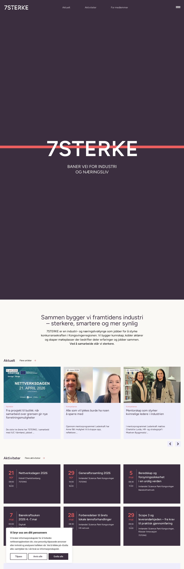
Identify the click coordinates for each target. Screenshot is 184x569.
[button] (170, 444)
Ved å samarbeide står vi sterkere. (92, 343)
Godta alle (58, 556)
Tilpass (18, 556)
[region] (39, 545)
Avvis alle (37, 556)
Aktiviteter (90, 7)
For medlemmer (119, 7)
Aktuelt (66, 7)
